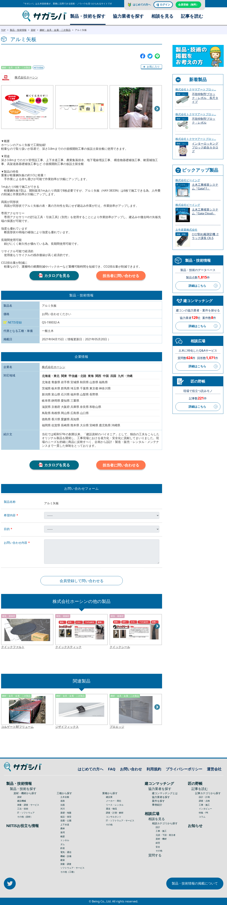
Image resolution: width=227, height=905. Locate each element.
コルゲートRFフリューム (17, 727)
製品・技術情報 (18, 30)
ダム (62, 844)
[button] (151, 66)
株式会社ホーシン (26, 77)
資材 (33, 30)
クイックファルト (13, 647)
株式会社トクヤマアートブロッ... (195, 89)
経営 (158, 842)
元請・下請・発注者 (165, 835)
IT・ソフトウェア (26, 812)
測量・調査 (65, 864)
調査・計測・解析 (114, 812)
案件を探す (158, 801)
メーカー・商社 (113, 800)
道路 (62, 800)
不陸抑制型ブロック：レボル (203, 121)
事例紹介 (157, 804)
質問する (155, 855)
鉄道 (62, 848)
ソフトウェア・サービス (72, 867)
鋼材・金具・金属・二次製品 (55, 30)
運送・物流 (111, 808)
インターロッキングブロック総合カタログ (205, 147)
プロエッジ (117, 727)
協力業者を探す (128, 16)
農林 (62, 828)
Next (157, 109)
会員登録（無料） (188, 4)
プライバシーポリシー (184, 769)
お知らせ (195, 825)
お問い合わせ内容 (15, 543)
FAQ (111, 769)
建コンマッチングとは (165, 793)
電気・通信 (65, 852)
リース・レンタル (114, 804)
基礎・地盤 (65, 812)
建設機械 (21, 800)
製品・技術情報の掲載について (195, 883)
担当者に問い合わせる (121, 275)
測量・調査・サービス (28, 804)
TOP (3, 30)
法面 (62, 804)
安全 (158, 846)
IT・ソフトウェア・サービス (120, 820)
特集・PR (203, 812)
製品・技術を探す (88, 16)
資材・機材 (161, 838)
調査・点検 (204, 800)
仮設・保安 (65, 816)
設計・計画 (204, 797)
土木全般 (64, 797)
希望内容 (10, 515)
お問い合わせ (131, 769)
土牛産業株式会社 (186, 229)
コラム (202, 816)
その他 (109, 824)
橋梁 (62, 836)
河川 (62, 808)
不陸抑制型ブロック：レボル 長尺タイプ (205, 98)
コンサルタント (113, 816)
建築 (62, 860)
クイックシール (120, 647)
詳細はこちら (197, 286)
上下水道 (64, 824)
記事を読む (192, 16)
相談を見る (162, 16)
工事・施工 (161, 830)
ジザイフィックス (67, 727)
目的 (7, 529)
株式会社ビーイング (187, 180)
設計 (158, 827)
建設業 (109, 797)
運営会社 (214, 769)
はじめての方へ (142, 4)
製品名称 (10, 502)
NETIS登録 (38, 67)
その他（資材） (25, 816)
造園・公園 (65, 820)
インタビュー (205, 808)
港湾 (62, 832)
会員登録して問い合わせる (82, 580)
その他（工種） (68, 871)
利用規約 (154, 769)
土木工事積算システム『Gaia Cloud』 (205, 211)
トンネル (64, 840)
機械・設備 (65, 856)
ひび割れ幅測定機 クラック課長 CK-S (205, 236)
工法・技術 (22, 808)
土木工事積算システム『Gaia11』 (205, 186)
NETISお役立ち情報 (22, 825)
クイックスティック (68, 647)
